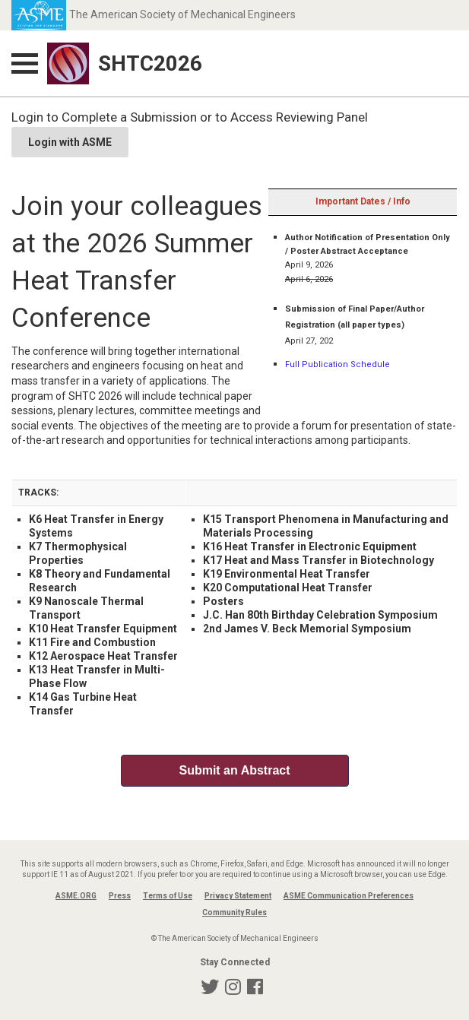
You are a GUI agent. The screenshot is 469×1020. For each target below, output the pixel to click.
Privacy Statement (237, 896)
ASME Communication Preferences (349, 896)
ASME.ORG (76, 896)
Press (120, 896)
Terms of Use (167, 896)
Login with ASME (70, 142)
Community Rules (234, 912)
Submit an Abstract (234, 770)
